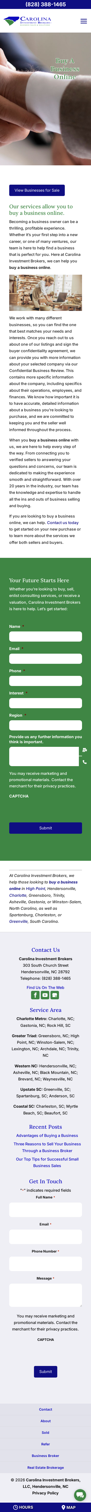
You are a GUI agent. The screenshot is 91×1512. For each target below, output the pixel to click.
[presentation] (45, 807)
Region (17, 715)
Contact (45, 1409)
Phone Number (45, 1251)
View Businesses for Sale (37, 190)
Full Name (45, 1197)
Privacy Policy (45, 1493)
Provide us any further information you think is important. (45, 739)
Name (16, 626)
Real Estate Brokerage (45, 1467)
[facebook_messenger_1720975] (80, 1495)
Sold (45, 1432)
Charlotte (17, 895)
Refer (45, 1444)
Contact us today (63, 522)
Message (45, 1278)
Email (16, 648)
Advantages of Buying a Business (47, 1135)
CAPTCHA (19, 796)
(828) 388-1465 (45, 4)
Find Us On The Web (45, 987)
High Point (35, 888)
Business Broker (45, 1456)
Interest (18, 693)
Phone (17, 670)
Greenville (18, 921)
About (46, 1421)
